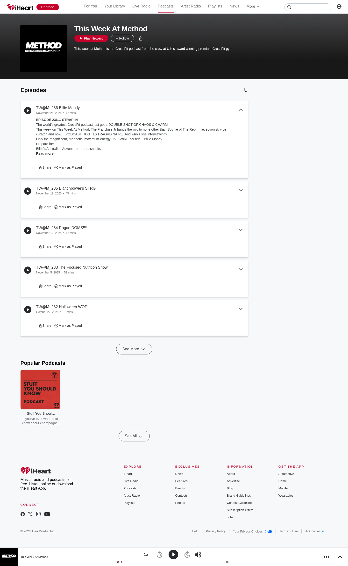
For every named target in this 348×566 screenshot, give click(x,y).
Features (181, 481)
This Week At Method (34, 557)
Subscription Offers (240, 510)
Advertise (233, 481)
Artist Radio (191, 6)
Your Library (114, 6)
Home (282, 481)
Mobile (283, 488)
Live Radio (141, 6)
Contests (181, 495)
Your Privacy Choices (252, 531)
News (234, 6)
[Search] (307, 7)
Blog (230, 488)
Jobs (230, 517)
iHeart (128, 474)
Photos (180, 503)
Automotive (286, 474)
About (231, 474)
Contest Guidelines (240, 503)
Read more (45, 153)
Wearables (285, 495)
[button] (140, 38)
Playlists (215, 6)
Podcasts (166, 6)
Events (180, 488)
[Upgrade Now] (47, 7)
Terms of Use (288, 531)
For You (90, 6)
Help (195, 531)
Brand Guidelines (239, 495)
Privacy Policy (216, 531)
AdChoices (314, 531)
